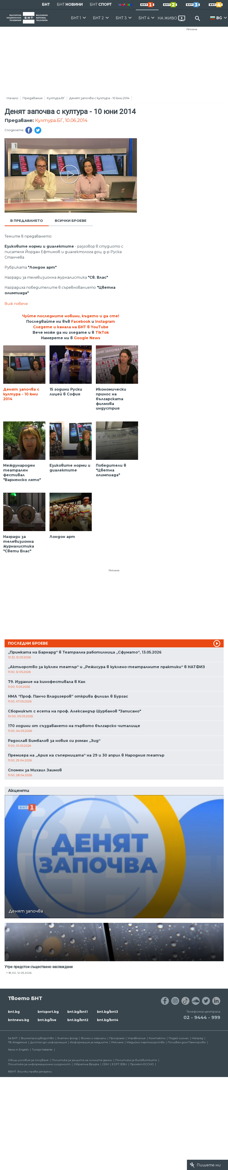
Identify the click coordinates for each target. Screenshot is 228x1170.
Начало (12, 98)
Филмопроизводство (37, 1038)
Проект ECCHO (142, 1064)
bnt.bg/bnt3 (107, 1012)
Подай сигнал (179, 1038)
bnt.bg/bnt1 (77, 1012)
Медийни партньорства (146, 1042)
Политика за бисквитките (136, 1060)
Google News (87, 338)
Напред (197, 1038)
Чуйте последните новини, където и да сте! (70, 316)
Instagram (105, 321)
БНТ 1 (76, 18)
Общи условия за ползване (28, 1060)
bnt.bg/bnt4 (107, 1020)
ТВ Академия (17, 1042)
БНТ (46, 4)
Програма (116, 1038)
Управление (137, 1038)
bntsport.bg (48, 1012)
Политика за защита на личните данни (82, 1060)
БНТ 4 (144, 18)
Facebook (80, 321)
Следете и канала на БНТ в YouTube (70, 327)
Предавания (32, 98)
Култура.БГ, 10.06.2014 (61, 120)
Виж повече (16, 304)
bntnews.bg (18, 1020)
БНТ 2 (98, 18)
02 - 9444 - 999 (201, 1017)
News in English (18, 1049)
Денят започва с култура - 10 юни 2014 (99, 98)
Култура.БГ (56, 98)
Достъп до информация (48, 1042)
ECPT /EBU (119, 1064)
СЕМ (105, 1064)
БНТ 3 (121, 18)
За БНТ (13, 1038)
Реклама (191, 29)
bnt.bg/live (47, 1020)
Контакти (157, 1038)
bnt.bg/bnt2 (77, 1020)
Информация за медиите (89, 1042)
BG (219, 18)
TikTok (102, 332)
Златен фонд (67, 1038)
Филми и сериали (93, 1038)
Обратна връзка (86, 1064)
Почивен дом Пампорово (187, 1042)
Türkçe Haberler (42, 1049)
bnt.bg (14, 1012)
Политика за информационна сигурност (39, 1064)
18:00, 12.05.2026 (19, 972)
